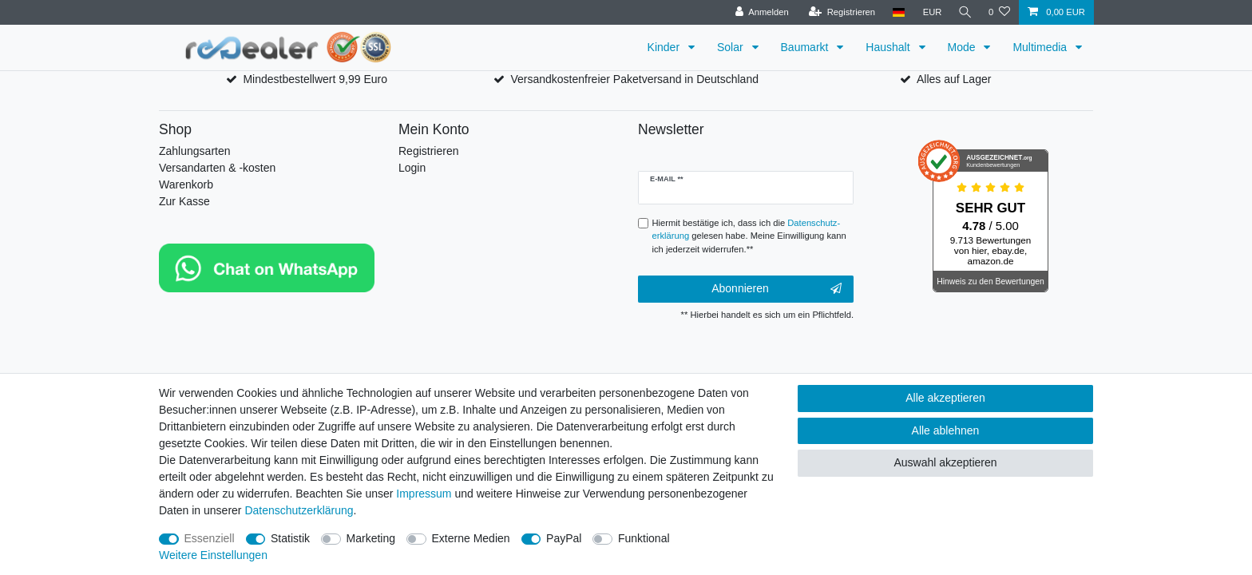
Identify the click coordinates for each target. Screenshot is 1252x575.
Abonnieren (776, 289)
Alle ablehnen (946, 430)
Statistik (290, 538)
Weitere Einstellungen (213, 555)
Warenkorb (186, 184)
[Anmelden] (758, 12)
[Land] (895, 12)
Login (412, 167)
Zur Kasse (184, 201)
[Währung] (929, 12)
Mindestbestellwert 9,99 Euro (315, 79)
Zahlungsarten (195, 151)
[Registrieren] (839, 12)
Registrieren (428, 151)
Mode (963, 47)
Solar (732, 47)
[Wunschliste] (999, 12)
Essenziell (209, 538)
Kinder (665, 47)
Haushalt (889, 47)
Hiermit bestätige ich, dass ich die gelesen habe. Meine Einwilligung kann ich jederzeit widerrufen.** (749, 236)
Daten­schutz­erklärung (298, 510)
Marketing (371, 538)
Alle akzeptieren (945, 397)
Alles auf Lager (954, 79)
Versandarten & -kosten (217, 167)
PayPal (563, 538)
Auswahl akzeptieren (944, 462)
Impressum (423, 493)
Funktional (644, 538)
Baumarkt (806, 47)
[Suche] (964, 12)
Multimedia (1041, 47)
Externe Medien (471, 538)
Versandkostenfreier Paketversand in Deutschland (634, 79)
